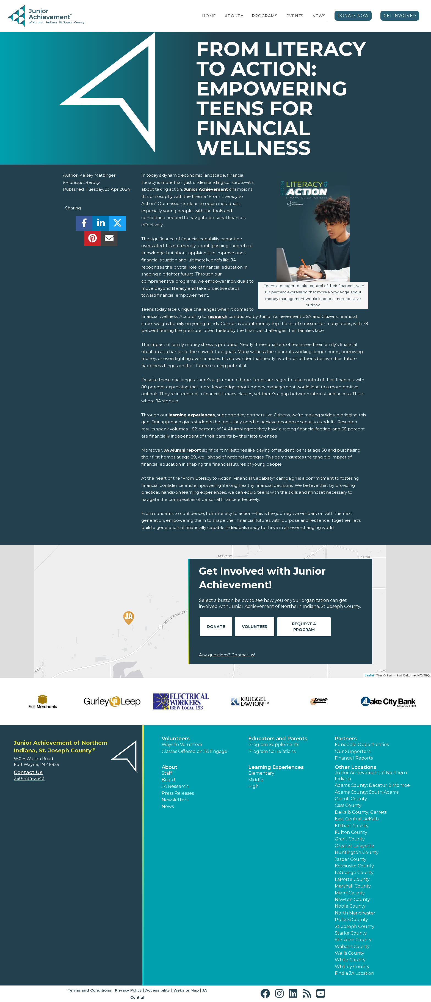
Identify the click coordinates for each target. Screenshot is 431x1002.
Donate (216, 626)
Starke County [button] (351, 933)
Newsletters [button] (175, 799)
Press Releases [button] (178, 793)
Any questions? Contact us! (227, 654)
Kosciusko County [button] (354, 866)
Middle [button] (255, 779)
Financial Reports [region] (354, 758)
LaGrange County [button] (354, 872)
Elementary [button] (261, 773)
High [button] (253, 786)
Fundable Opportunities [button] (362, 744)
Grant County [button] (350, 839)
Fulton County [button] (351, 832)
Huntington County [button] (356, 852)
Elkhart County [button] (352, 825)
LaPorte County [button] (352, 879)
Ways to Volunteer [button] (182, 744)
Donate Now (353, 15)
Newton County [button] (352, 899)
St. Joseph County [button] (354, 926)
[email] (109, 239)
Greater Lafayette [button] (354, 845)
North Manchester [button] (355, 913)
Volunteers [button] (176, 738)
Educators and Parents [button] (277, 738)
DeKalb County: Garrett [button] (361, 812)
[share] (84, 224)
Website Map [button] (186, 990)
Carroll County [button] (351, 798)
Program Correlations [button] (271, 751)
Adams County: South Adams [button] (367, 792)
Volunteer (254, 626)
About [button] (169, 767)
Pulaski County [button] (351, 919)
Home (209, 15)
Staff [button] (167, 773)
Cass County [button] (348, 805)
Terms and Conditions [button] (89, 990)
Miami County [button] (350, 892)
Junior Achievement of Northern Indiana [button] (371, 775)
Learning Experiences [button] (276, 767)
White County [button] (350, 959)
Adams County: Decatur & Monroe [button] (372, 785)
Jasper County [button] (350, 859)
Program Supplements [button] (273, 744)
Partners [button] (346, 738)
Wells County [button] (349, 953)
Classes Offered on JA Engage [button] (194, 751)
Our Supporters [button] (352, 751)
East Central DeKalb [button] (357, 818)
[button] (242, 15)
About (232, 15)
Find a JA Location (354, 973)
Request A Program (304, 626)
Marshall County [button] (353, 886)
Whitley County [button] (352, 966)
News (319, 15)
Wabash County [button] (352, 946)
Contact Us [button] (28, 772)
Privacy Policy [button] (128, 990)
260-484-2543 (29, 778)
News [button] (168, 806)
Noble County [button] (350, 906)
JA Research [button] (175, 786)
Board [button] (168, 779)
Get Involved (399, 15)
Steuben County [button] (353, 939)
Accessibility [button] (157, 990)
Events (294, 15)
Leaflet (369, 675)
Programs (264, 15)
